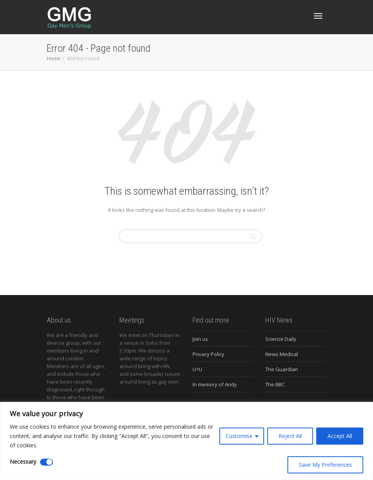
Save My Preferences (325, 464)
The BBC (275, 384)
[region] (186, 441)
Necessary (23, 461)
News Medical (281, 354)
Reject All (290, 436)
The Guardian (281, 369)
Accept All (339, 436)
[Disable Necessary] (46, 462)
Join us (200, 338)
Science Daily (280, 338)
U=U (197, 369)
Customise (239, 436)
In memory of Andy (215, 384)
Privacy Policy (208, 354)
